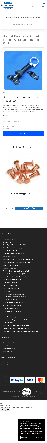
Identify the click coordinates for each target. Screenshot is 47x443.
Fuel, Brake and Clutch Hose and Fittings (17, 262)
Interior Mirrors (10, 317)
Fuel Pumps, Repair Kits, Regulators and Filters (19, 259)
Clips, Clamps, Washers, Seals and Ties (16, 328)
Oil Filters (7, 242)
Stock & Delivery (8, 346)
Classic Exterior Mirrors (13, 311)
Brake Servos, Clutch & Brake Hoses (15, 277)
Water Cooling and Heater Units (14, 274)
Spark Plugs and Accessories (13, 254)
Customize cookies (37, 437)
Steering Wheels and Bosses (14, 302)
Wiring (6, 291)
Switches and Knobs (11, 283)
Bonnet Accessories (12, 308)
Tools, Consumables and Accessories (16, 325)
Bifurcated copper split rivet (23, 193)
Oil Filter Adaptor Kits (11, 239)
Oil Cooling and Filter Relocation (14, 245)
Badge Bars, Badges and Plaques (16, 320)
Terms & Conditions (9, 349)
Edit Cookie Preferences (28, 396)
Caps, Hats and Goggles (13, 305)
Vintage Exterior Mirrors (13, 314)
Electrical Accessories (11, 288)
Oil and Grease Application (12, 248)
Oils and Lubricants (10, 251)
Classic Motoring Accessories (13, 294)
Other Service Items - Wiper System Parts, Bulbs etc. (21, 331)
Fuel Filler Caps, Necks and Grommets (16, 271)
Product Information (9, 343)
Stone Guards (10, 322)
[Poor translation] (7, 409)
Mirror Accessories (11, 299)
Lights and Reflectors (11, 285)
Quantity (5, 115)
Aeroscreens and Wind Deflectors (16, 296)
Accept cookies (25, 437)
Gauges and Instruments (12, 280)
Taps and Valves (9, 268)
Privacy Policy (7, 351)
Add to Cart (23, 133)
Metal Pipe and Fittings (11, 265)
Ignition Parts (9, 256)
